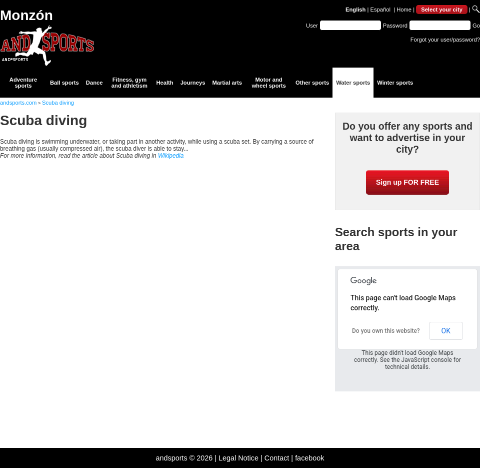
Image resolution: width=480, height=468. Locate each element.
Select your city (441, 10)
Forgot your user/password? (445, 40)
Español (380, 10)
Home (404, 10)
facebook (309, 458)
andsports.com (18, 103)
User (312, 26)
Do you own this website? (386, 330)
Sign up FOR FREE (407, 182)
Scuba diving (58, 103)
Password (395, 26)
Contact (277, 458)
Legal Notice (238, 458)
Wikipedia (171, 155)
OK (446, 331)
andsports (171, 458)
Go (476, 26)
